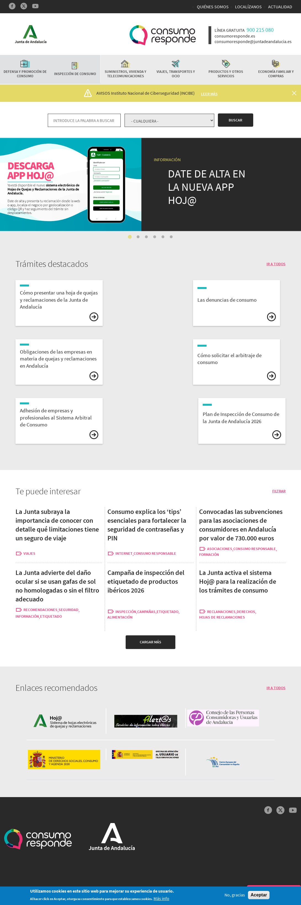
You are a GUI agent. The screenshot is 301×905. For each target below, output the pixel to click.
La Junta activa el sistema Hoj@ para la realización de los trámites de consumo (87, 141)
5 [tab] (163, 237)
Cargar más (150, 641)
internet (124, 553)
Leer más (209, 93)
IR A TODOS (276, 263)
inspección (125, 611)
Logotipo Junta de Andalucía (30, 34)
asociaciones (219, 548)
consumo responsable (155, 553)
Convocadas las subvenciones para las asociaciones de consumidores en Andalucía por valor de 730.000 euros (240, 524)
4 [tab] (154, 237)
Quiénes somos (213, 6)
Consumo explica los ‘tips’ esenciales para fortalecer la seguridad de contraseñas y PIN (146, 524)
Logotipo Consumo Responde (163, 35)
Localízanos (248, 6)
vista (59, 303)
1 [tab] (130, 237)
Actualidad (280, 6)
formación (209, 554)
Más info (161, 898)
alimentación (120, 617)
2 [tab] (138, 237)
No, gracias (235, 895)
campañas (146, 611)
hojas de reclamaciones (222, 617)
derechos (246, 611)
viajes (29, 553)
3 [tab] (146, 237)
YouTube (35, 6)
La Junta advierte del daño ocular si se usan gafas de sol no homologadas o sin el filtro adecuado (57, 585)
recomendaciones (40, 609)
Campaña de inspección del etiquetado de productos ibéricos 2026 (145, 581)
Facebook (12, 6)
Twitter (23, 6)
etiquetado (51, 616)
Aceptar (258, 895)
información (27, 616)
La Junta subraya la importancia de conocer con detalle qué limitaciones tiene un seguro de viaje (57, 524)
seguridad (68, 609)
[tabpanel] (150, 184)
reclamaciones (221, 611)
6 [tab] (171, 237)
